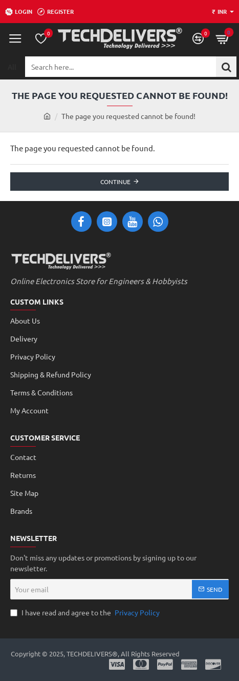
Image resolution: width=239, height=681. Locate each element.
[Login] (19, 12)
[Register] (55, 12)
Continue (115, 181)
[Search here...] (226, 66)
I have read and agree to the (86, 612)
